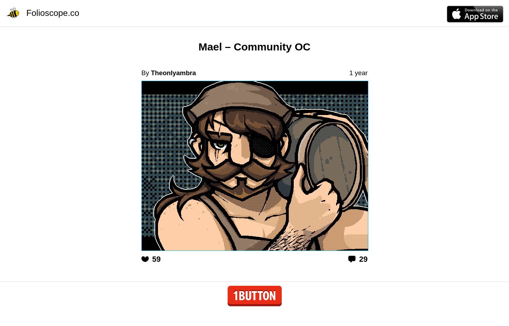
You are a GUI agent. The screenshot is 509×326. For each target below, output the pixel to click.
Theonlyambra (173, 73)
